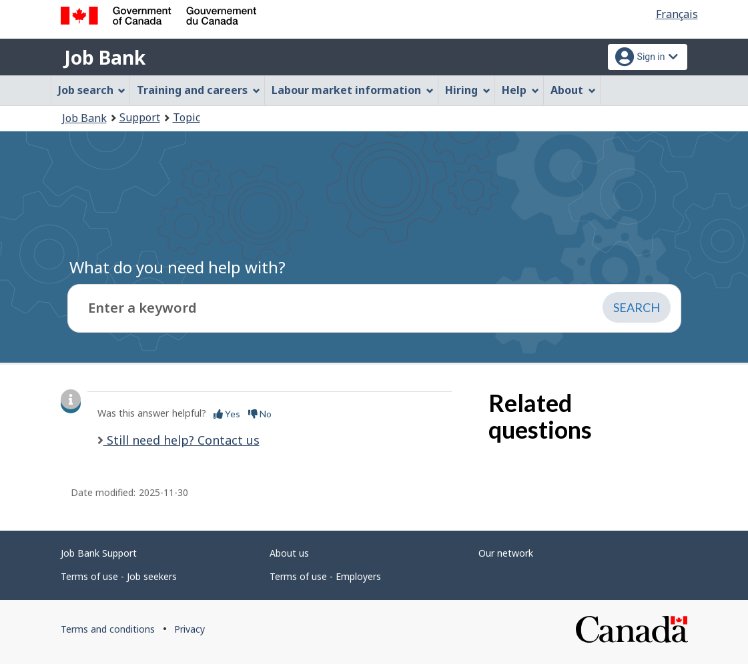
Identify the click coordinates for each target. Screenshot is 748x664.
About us (289, 553)
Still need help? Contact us (181, 440)
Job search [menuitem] (92, 90)
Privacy (189, 629)
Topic (186, 117)
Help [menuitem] (520, 90)
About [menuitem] (573, 90)
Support (139, 117)
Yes (227, 413)
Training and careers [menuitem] (198, 90)
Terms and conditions (108, 629)
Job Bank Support (99, 553)
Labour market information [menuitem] (353, 90)
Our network (505, 553)
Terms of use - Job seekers (119, 576)
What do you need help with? (177, 267)
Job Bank (104, 57)
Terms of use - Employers (325, 576)
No (260, 413)
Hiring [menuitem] (467, 90)
